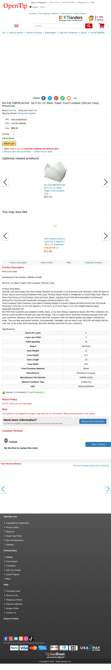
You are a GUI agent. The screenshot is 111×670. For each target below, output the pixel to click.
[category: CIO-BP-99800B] (97, 33)
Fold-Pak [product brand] (12, 110)
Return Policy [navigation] (47, 262)
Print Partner (12, 561)
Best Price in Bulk (43, 151)
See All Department (16, 26)
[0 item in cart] (102, 26)
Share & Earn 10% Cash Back (16, 151)
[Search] (88, 25)
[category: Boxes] (84, 33)
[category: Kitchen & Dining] (34, 33)
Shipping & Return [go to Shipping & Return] (14, 600)
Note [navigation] (69, 262)
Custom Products (79, 14)
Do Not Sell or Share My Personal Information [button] (24, 643)
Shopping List (83, 2)
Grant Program (13, 574)
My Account (54, 2)
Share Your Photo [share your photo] (14, 536)
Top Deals (32, 14)
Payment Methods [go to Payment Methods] (14, 604)
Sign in (34, 2)
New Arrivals (66, 14)
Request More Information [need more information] (93, 421)
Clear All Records (102, 466)
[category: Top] (3, 33)
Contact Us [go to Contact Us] (11, 613)
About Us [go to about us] (10, 532)
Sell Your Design (13, 570)
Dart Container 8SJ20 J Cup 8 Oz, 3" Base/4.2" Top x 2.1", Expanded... (54, 242)
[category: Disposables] (50, 33)
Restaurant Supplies (27, 113)
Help (93, 2)
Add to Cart (9, 143)
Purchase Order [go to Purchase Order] (13, 591)
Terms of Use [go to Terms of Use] (12, 595)
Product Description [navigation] (18, 262)
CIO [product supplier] (35, 110)
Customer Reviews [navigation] (93, 262)
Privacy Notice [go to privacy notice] (12, 527)
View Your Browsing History (83, 466)
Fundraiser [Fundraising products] (11, 566)
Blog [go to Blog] (8, 579)
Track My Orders (68, 2)
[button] (38, 7)
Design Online (12, 608)
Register (42, 2)
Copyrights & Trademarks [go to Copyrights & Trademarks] (17, 523)
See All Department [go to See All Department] (15, 540)
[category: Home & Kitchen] (16, 33)
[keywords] (59, 25)
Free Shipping (43, 14)
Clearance (55, 14)
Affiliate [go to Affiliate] (9, 557)
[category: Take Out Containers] (68, 33)
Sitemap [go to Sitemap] (10, 544)
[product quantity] (17, 134)
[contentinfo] (15, 6)
